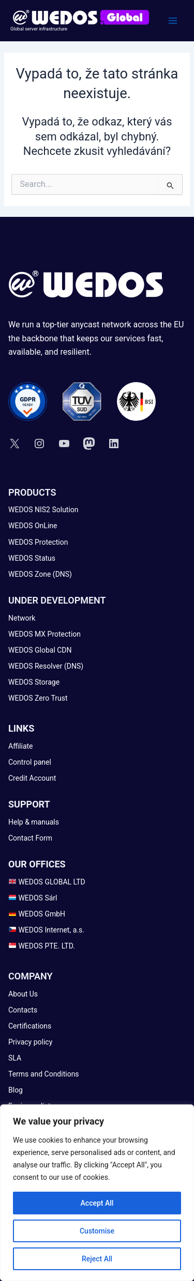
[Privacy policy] (30, 1042)
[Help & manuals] (33, 822)
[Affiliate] (20, 746)
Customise (97, 1231)
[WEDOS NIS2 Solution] (43, 510)
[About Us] (23, 994)
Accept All (97, 1203)
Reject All (97, 1259)
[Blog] (15, 1090)
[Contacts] (22, 1010)
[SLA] (14, 1058)
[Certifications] (29, 1026)
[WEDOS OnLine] (32, 526)
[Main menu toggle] (173, 20)
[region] (97, 1192)
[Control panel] (29, 762)
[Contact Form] (30, 838)
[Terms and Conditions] (43, 1074)
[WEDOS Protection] (38, 542)
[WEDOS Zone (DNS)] (40, 574)
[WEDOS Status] (31, 558)
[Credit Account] (32, 778)
